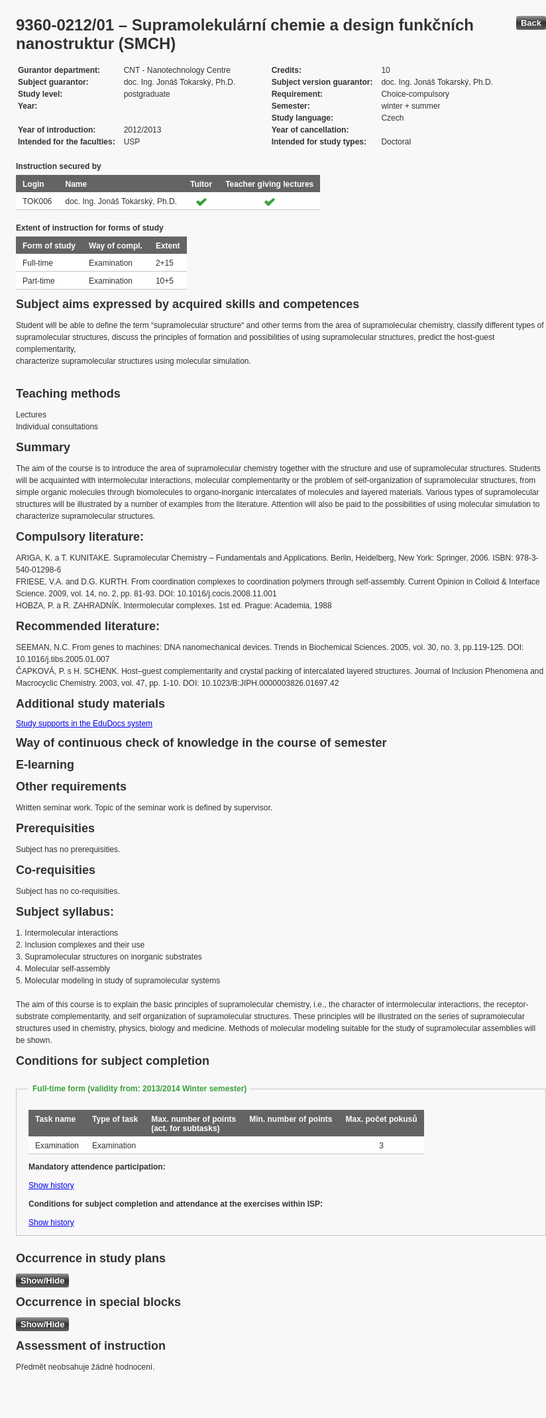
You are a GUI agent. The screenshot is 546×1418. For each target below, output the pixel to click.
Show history (51, 1185)
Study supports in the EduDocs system (84, 723)
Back (531, 23)
